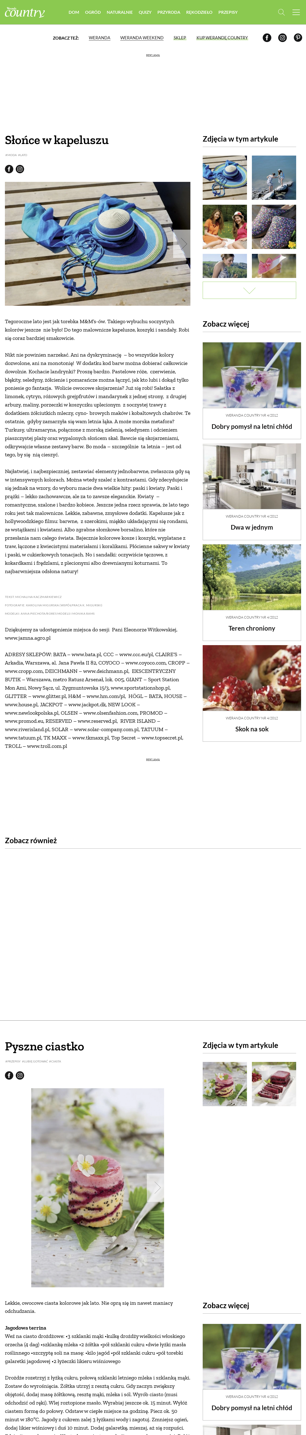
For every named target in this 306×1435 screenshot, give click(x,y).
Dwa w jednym (252, 523)
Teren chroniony (252, 624)
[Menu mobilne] (296, 12)
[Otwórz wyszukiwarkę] (280, 12)
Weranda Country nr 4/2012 (252, 411)
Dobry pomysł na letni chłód (252, 422)
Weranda (99, 38)
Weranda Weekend (141, 38)
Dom (74, 12)
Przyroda (168, 12)
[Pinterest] (298, 38)
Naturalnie (120, 12)
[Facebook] (267, 38)
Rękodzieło (199, 12)
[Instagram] (282, 38)
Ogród (93, 12)
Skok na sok (252, 725)
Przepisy (228, 12)
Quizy (145, 12)
